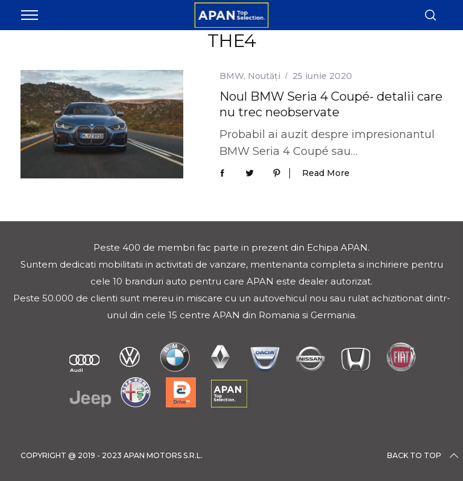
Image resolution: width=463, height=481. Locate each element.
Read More (326, 173)
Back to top (424, 455)
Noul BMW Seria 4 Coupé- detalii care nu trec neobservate (331, 104)
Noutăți (264, 76)
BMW (231, 76)
